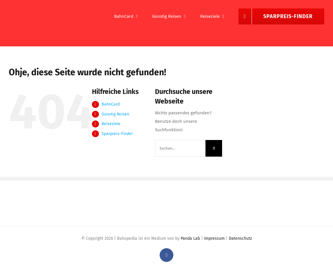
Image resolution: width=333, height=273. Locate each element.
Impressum (214, 238)
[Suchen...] (180, 148)
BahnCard (111, 104)
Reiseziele (111, 123)
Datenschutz (240, 238)
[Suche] (213, 148)
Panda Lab (190, 238)
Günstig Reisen (115, 114)
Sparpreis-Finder (117, 133)
